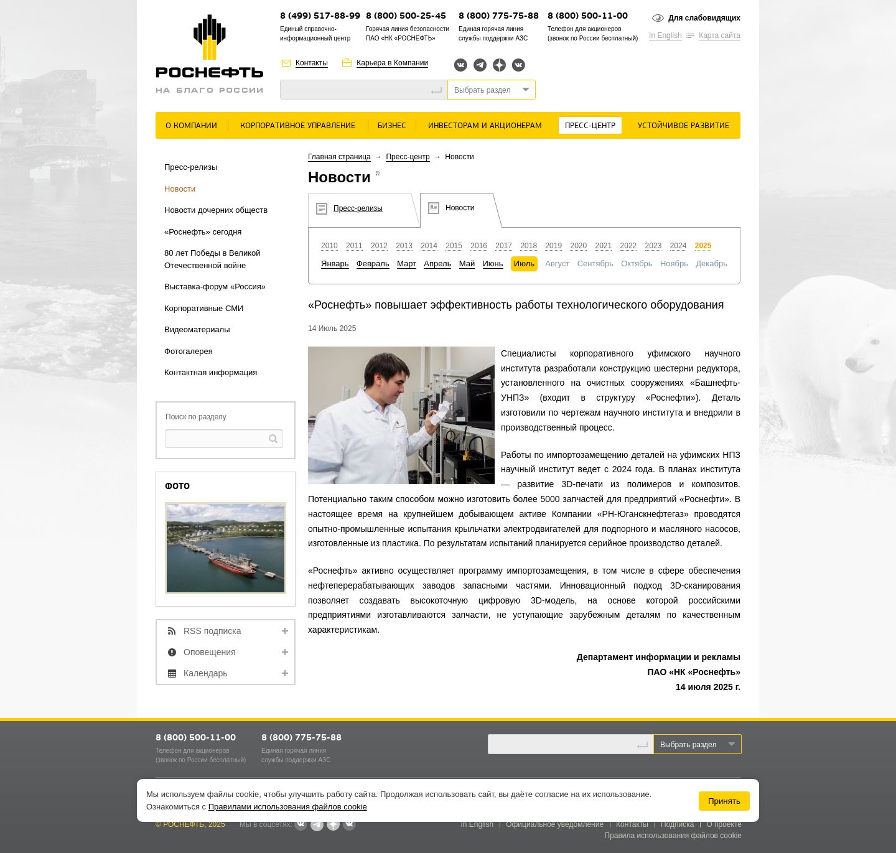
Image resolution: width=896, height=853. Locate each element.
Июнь (493, 263)
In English (665, 35)
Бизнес (392, 126)
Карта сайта (719, 35)
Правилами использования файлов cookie (287, 806)
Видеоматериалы (197, 329)
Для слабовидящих (704, 18)
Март (406, 263)
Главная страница (339, 156)
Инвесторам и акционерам (485, 126)
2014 (429, 245)
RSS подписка (212, 631)
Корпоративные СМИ (203, 308)
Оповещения (210, 652)
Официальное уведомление (555, 824)
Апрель (437, 263)
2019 (553, 245)
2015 (454, 245)
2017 (503, 245)
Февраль (373, 263)
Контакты (312, 62)
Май (467, 263)
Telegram (480, 65)
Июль (524, 263)
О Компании (191, 126)
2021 (603, 245)
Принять (724, 801)
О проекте (724, 824)
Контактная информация (210, 372)
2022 (628, 245)
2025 (703, 245)
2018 (528, 245)
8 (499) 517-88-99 (320, 16)
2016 (478, 245)
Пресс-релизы (190, 167)
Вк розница (518, 66)
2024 (678, 245)
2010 (329, 245)
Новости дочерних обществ (216, 210)
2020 (578, 245)
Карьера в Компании (392, 62)
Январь (335, 263)
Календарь (206, 673)
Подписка (677, 824)
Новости (179, 188)
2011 (354, 245)
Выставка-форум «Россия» (215, 286)
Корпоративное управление (297, 126)
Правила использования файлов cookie (673, 835)
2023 (653, 245)
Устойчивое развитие (683, 126)
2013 (404, 245)
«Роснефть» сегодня (202, 231)
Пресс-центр (590, 126)
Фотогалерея (188, 351)
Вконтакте (460, 65)
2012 (379, 245)
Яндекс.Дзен (499, 65)
